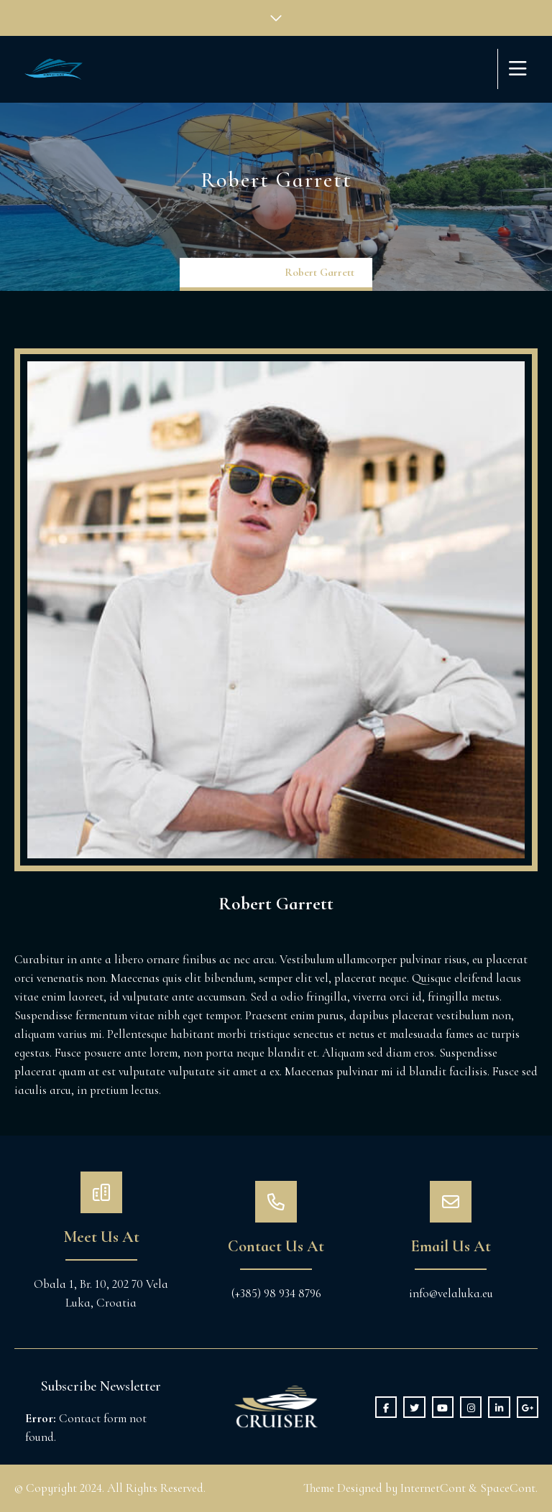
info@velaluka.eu (451, 1293)
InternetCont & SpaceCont (467, 1487)
